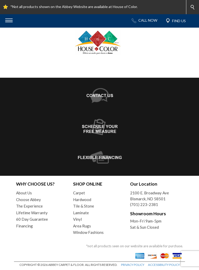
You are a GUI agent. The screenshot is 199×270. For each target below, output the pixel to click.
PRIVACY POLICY (132, 265)
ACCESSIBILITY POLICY (164, 265)
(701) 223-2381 (144, 204)
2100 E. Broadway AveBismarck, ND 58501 (149, 195)
